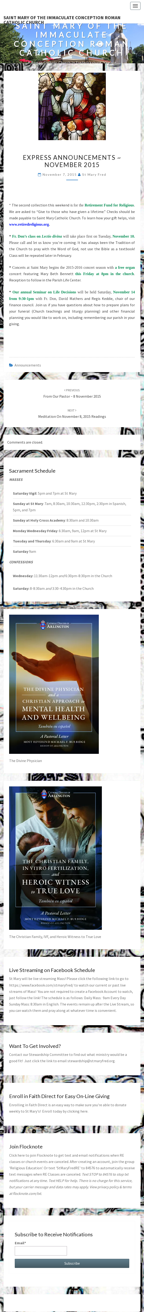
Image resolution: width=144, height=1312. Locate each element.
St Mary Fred (94, 174)
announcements (28, 365)
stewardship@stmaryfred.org (91, 1060)
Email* (41, 1248)
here (84, 1111)
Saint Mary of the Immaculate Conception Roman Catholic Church (62, 19)
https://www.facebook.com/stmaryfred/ (41, 985)
